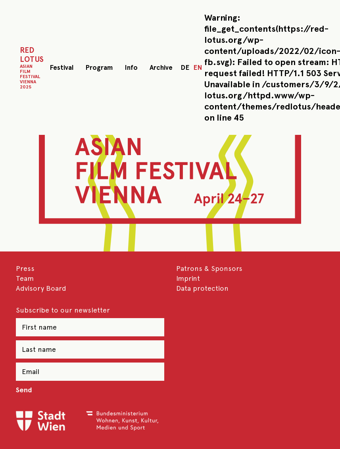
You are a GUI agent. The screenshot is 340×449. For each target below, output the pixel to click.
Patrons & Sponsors (209, 268)
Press (25, 268)
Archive (161, 67)
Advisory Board (41, 288)
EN (197, 67)
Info (131, 67)
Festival (61, 67)
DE (185, 67)
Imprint (188, 278)
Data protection (202, 288)
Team (25, 278)
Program (99, 67)
